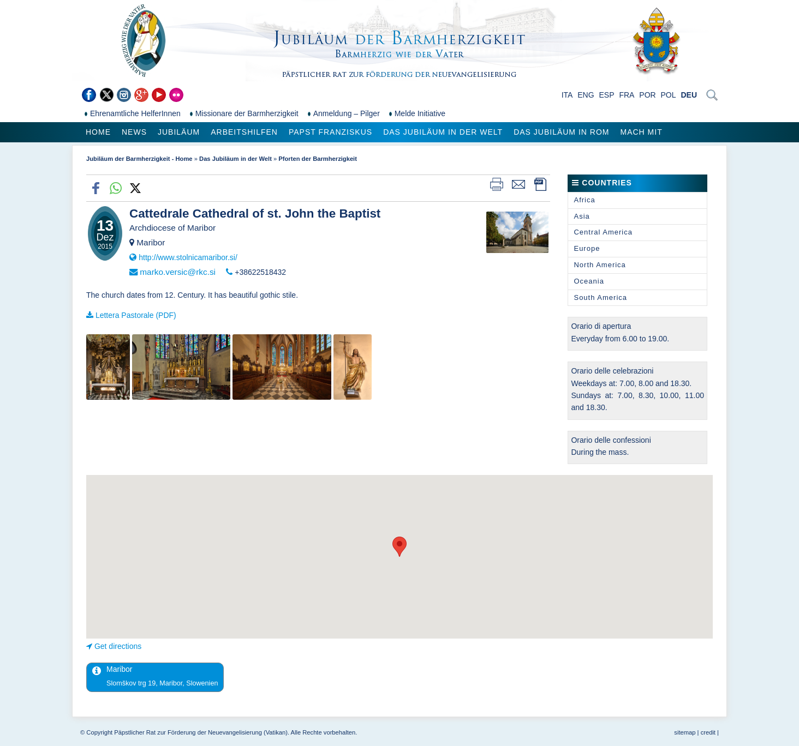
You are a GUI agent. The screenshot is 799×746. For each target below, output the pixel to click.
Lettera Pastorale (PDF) (136, 315)
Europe (587, 248)
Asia (581, 216)
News (134, 132)
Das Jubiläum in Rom (561, 132)
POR (647, 95)
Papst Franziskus (330, 132)
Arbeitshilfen (244, 132)
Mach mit (641, 132)
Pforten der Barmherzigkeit (317, 158)
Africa (584, 200)
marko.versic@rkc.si (178, 271)
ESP (607, 95)
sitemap (684, 732)
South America (600, 297)
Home (98, 132)
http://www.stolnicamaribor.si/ (188, 257)
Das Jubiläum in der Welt (443, 132)
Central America (603, 232)
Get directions (117, 646)
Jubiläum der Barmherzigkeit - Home (139, 158)
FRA (626, 95)
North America (599, 265)
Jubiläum (179, 132)
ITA (567, 95)
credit (708, 732)
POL (668, 95)
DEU (689, 95)
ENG (585, 95)
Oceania (589, 281)
